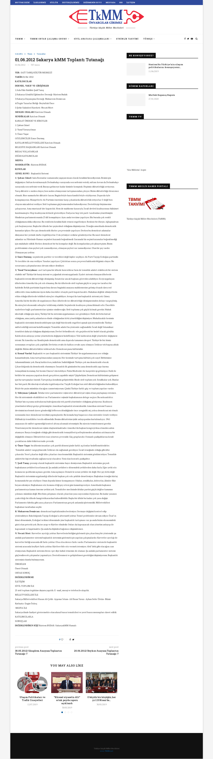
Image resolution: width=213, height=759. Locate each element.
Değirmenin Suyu (92, 2)
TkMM (19, 38)
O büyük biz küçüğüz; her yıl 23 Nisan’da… (101, 699)
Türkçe (148, 38)
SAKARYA (19, 54)
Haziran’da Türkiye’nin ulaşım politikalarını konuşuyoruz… (166, 66)
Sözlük (54, 2)
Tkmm (31, 54)
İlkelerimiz (39, 2)
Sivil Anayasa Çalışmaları (91, 38)
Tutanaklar (43, 54)
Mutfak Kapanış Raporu (162, 95)
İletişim (130, 2)
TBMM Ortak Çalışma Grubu (48, 38)
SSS (121, 2)
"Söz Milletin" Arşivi (136, 169)
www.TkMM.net (106, 751)
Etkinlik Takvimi (127, 38)
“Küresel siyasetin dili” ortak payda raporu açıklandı (67, 700)
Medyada (110, 2)
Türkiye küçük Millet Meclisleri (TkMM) (146, 218)
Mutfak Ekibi (22, 2)
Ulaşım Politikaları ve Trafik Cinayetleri (32, 699)
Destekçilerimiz (70, 2)
